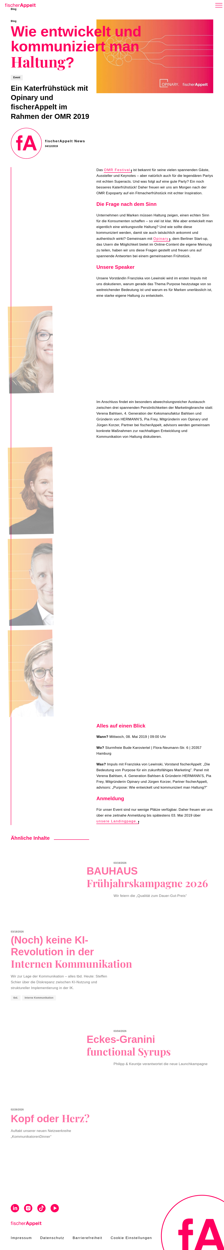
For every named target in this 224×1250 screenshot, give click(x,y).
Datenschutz (52, 1238)
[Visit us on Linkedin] (15, 1209)
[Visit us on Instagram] (28, 1209)
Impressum (21, 1238)
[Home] (19, 5)
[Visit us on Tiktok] (41, 1209)
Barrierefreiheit (88, 1238)
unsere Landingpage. (117, 821)
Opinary (161, 239)
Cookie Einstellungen (131, 1238)
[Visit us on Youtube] (55, 1209)
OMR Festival (118, 170)
